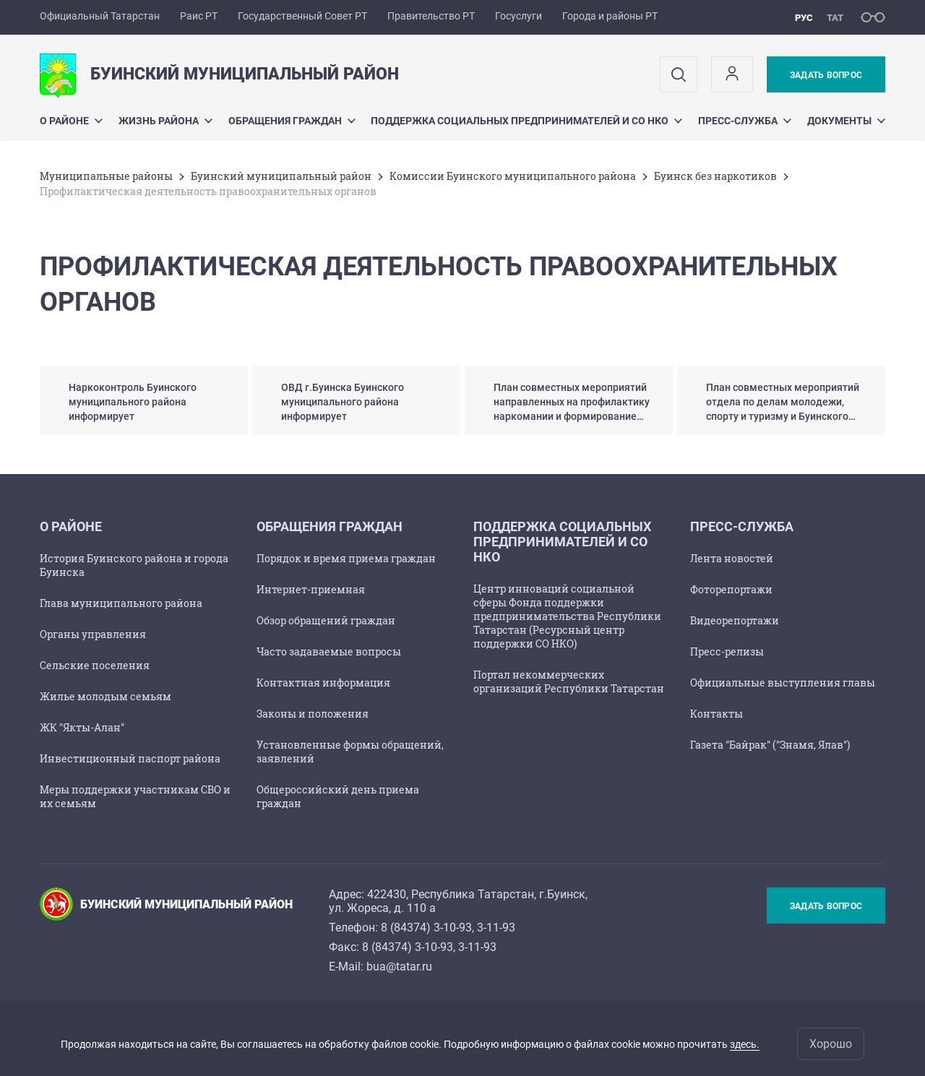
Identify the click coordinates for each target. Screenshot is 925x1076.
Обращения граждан (292, 120)
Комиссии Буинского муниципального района (513, 176)
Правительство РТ (431, 16)
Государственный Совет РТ (302, 16)
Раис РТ (199, 16)
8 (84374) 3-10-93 (426, 927)
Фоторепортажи (731, 589)
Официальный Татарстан (100, 16)
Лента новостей (731, 558)
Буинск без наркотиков (715, 176)
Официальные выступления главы (782, 682)
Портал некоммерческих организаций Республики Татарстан (568, 681)
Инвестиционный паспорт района (130, 758)
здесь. (745, 1044)
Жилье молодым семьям (105, 696)
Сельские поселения (95, 665)
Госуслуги (518, 16)
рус (804, 17)
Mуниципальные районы (106, 176)
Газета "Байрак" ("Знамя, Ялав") (770, 745)
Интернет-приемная (311, 589)
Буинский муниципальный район (281, 176)
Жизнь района (165, 120)
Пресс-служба (744, 120)
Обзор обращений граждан (326, 620)
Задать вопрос (826, 75)
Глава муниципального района (121, 603)
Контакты (716, 713)
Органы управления (93, 634)
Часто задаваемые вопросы (329, 651)
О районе (71, 120)
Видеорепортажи (734, 620)
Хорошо (830, 1044)
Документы (846, 120)
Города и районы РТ (610, 16)
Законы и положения (313, 713)
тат (835, 17)
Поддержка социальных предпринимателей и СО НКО (526, 120)
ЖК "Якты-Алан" (82, 727)
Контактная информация (323, 682)
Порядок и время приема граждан (346, 558)
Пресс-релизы (727, 651)
